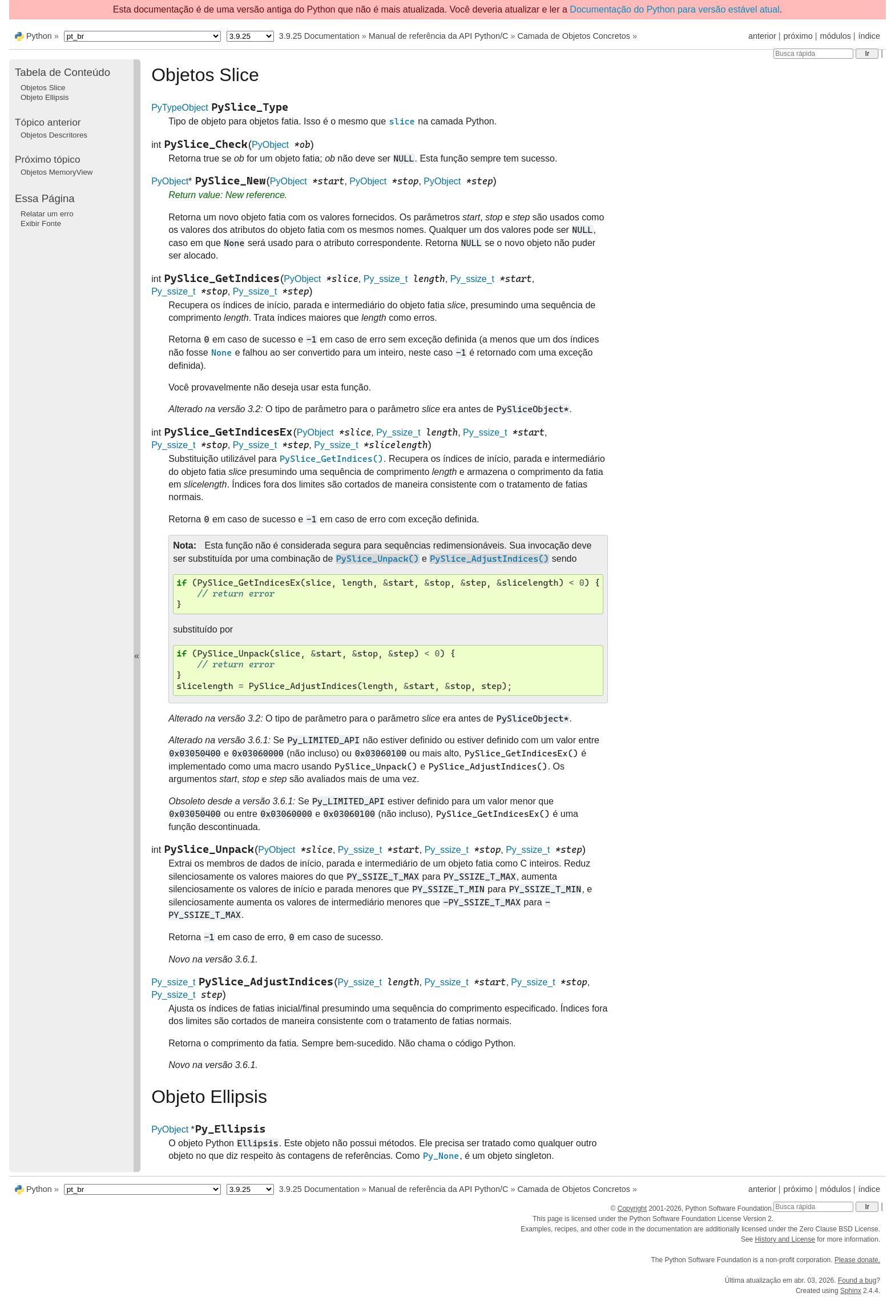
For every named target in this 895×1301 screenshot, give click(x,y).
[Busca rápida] (813, 54)
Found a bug (857, 1280)
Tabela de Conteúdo (62, 72)
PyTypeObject (179, 107)
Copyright (632, 1209)
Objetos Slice (43, 87)
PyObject (270, 145)
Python (39, 36)
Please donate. (857, 1260)
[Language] (142, 36)
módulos (835, 36)
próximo (798, 36)
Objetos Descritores (54, 135)
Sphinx (850, 1291)
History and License (785, 1239)
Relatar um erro (47, 214)
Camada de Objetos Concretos (573, 36)
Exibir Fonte (41, 223)
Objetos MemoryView (56, 172)
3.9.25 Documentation (319, 36)
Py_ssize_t (386, 279)
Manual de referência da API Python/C (439, 36)
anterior (762, 36)
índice (869, 36)
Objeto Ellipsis (44, 97)
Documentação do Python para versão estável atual (674, 9)
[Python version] (250, 36)
